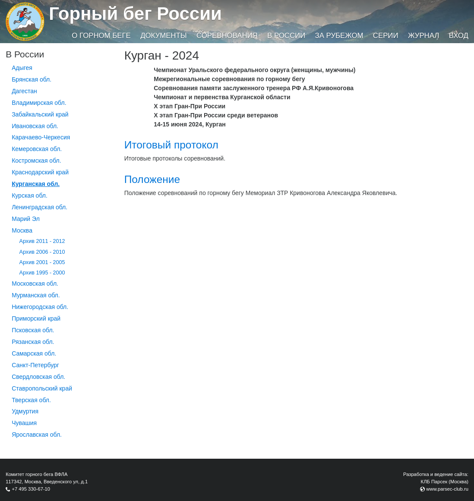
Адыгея (22, 67)
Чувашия (24, 422)
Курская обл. (29, 195)
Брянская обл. (31, 79)
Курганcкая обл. (36, 183)
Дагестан (24, 91)
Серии (385, 36)
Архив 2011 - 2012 (42, 241)
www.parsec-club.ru (447, 489)
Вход (458, 36)
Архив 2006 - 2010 (42, 252)
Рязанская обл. (33, 341)
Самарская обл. (34, 353)
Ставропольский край (42, 388)
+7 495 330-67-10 (31, 489)
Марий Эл (26, 218)
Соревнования (227, 36)
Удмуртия (25, 411)
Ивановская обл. (35, 126)
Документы (163, 36)
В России (286, 36)
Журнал (423, 36)
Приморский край (36, 318)
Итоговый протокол (171, 145)
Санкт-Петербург (35, 365)
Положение (152, 179)
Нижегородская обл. (40, 306)
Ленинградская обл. (39, 207)
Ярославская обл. (37, 434)
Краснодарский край (40, 172)
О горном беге (101, 36)
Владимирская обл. (39, 102)
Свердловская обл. (38, 376)
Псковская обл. (33, 330)
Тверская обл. (31, 400)
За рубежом (339, 36)
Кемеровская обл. (37, 148)
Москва (22, 230)
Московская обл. (35, 283)
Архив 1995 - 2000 (42, 273)
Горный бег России (135, 13)
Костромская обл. (36, 160)
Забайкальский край (40, 114)
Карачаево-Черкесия (41, 137)
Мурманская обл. (36, 295)
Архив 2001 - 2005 (42, 262)
